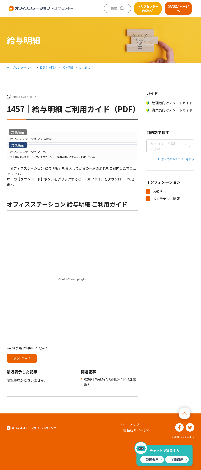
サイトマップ (129, 424)
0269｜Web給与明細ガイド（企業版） (110, 382)
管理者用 (152, 459)
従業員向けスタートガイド (169, 109)
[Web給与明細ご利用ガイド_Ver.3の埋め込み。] (72, 279)
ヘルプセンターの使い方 (148, 8)
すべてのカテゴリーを (175, 159)
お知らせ (156, 191)
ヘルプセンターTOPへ (20, 67)
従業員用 (177, 459)
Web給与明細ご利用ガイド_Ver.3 (27, 348)
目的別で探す (48, 67)
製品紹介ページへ (178, 8)
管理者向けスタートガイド (169, 102)
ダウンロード (22, 358)
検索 (114, 8)
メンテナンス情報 (163, 198)
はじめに (84, 67)
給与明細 (67, 67)
